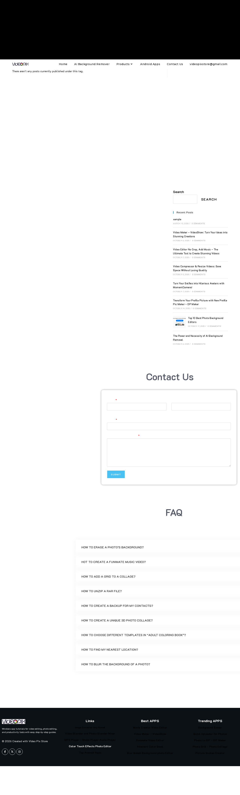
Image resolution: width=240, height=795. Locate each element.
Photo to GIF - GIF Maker (210, 740)
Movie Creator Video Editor (150, 727)
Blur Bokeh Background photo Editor (150, 753)
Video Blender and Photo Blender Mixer (90, 733)
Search (178, 191)
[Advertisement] (120, 29)
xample (177, 219)
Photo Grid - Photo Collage (210, 746)
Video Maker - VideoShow (150, 734)
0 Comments (198, 223)
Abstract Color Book (150, 746)
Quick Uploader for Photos (210, 734)
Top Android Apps (90, 752)
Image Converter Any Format (90, 727)
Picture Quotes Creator (210, 753)
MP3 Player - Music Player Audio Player (90, 740)
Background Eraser (210, 727)
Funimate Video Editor (150, 740)
